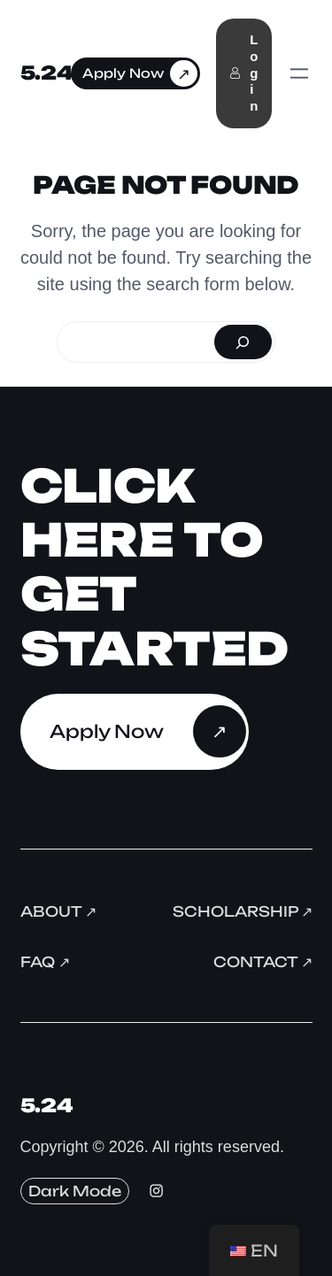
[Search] (243, 342)
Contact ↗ (263, 962)
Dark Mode (74, 1191)
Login (243, 72)
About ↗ (58, 911)
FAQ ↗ (45, 962)
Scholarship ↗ (243, 911)
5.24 (46, 72)
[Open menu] (299, 73)
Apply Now (123, 73)
